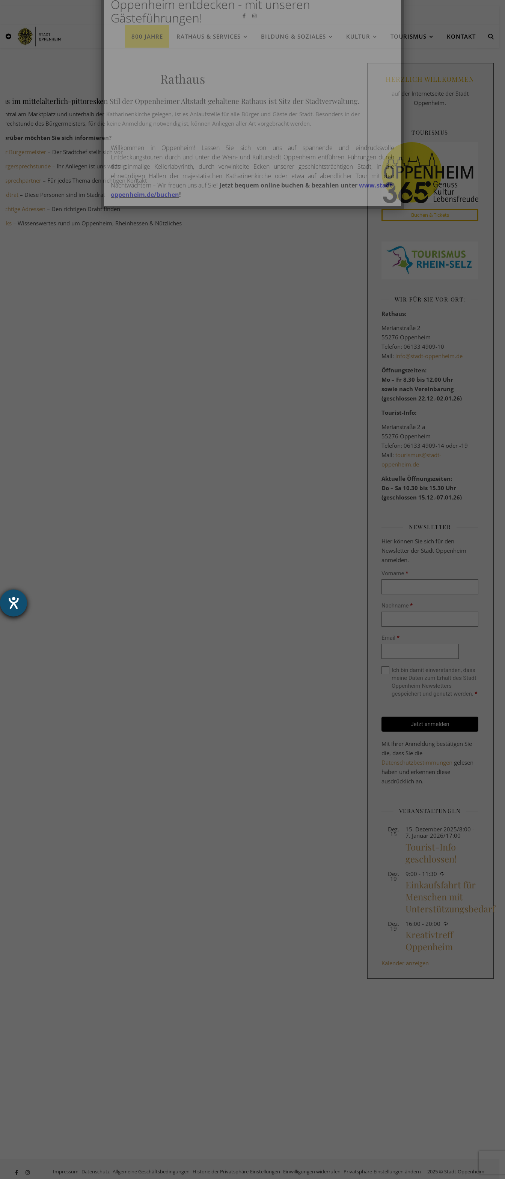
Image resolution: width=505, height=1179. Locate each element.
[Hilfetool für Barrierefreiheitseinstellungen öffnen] (13, 603)
